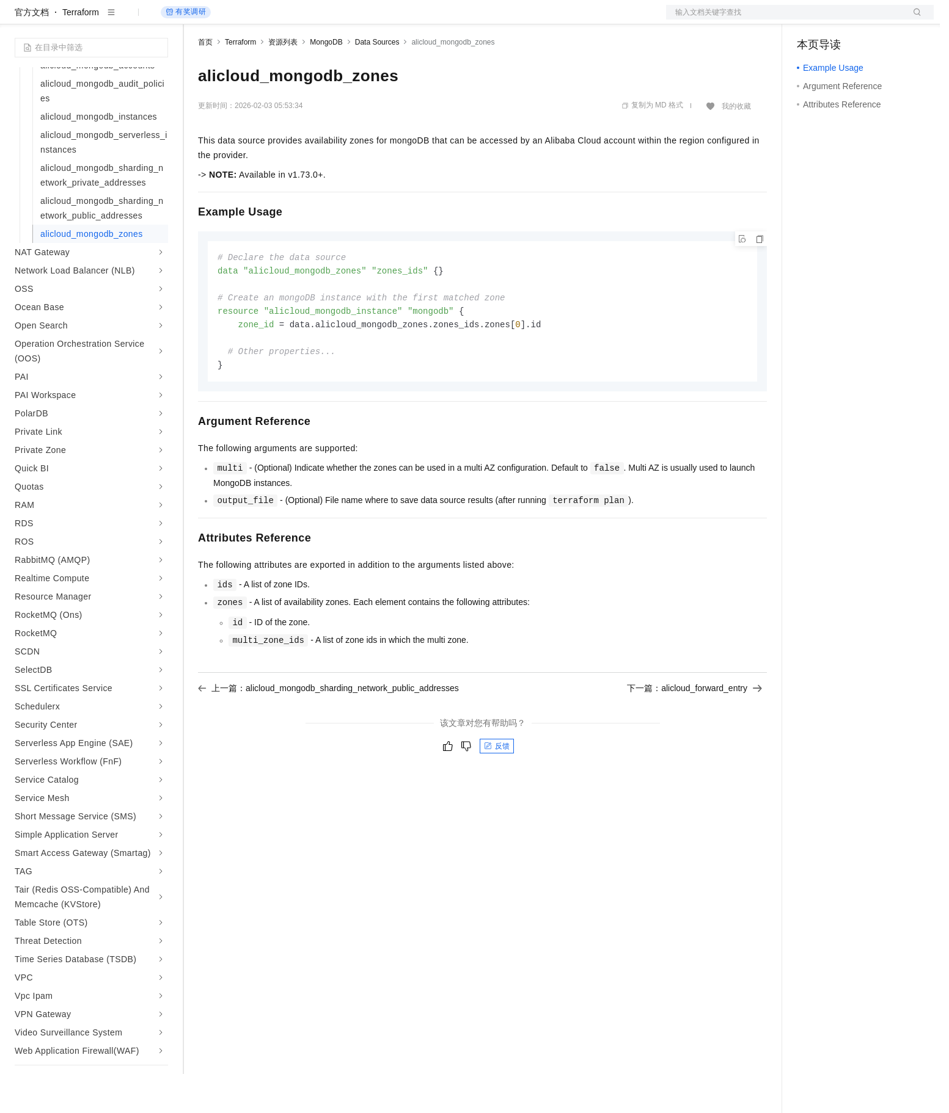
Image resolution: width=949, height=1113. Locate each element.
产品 (158, 19)
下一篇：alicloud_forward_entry (694, 733)
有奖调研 (186, 51)
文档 (784, 19)
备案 (810, 19)
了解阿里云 (402, 19)
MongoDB (326, 81)
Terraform (80, 51)
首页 (205, 81)
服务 (360, 19)
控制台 (840, 19)
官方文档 (32, 51)
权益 (234, 19)
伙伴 (331, 19)
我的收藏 (736, 145)
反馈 (497, 790)
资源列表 (283, 81)
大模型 (125, 19)
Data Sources (377, 81)
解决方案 (197, 19)
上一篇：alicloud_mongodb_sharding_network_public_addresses (328, 733)
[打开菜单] (19, 19)
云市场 (297, 19)
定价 (264, 19)
